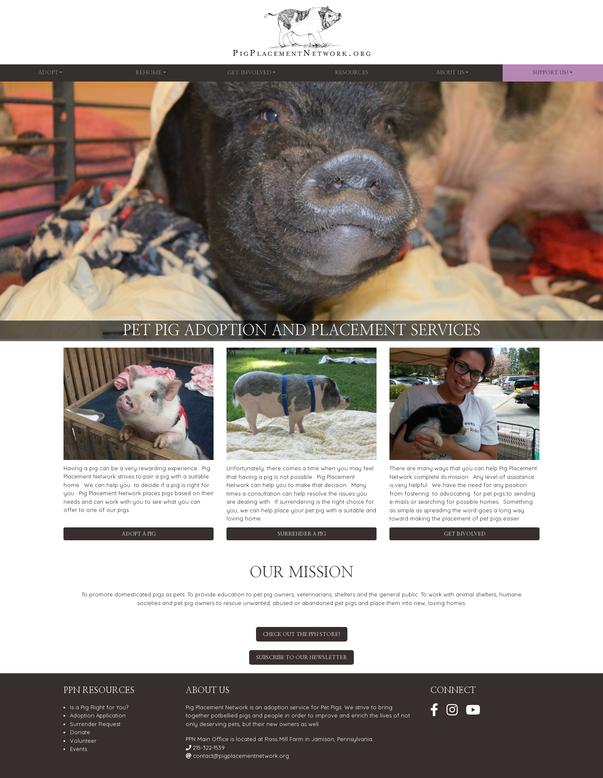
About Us (450, 73)
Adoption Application (98, 715)
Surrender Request (95, 723)
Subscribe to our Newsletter (301, 657)
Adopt (48, 73)
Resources (351, 73)
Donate (80, 732)
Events (78, 748)
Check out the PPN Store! (302, 634)
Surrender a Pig (301, 533)
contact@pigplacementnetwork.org (241, 755)
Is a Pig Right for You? (99, 707)
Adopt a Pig (139, 533)
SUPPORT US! (551, 73)
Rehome (149, 73)
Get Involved (249, 73)
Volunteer (83, 740)
